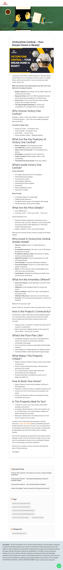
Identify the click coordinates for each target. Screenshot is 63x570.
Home (12, 22)
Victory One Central (25, 423)
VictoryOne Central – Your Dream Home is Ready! (28, 484)
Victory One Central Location (20, 517)
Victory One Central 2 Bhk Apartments (23, 510)
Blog (17, 22)
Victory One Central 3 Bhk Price (21, 503)
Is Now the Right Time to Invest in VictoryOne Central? (30, 488)
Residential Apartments (19, 533)
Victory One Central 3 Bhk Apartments (23, 514)
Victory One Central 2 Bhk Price (21, 507)
